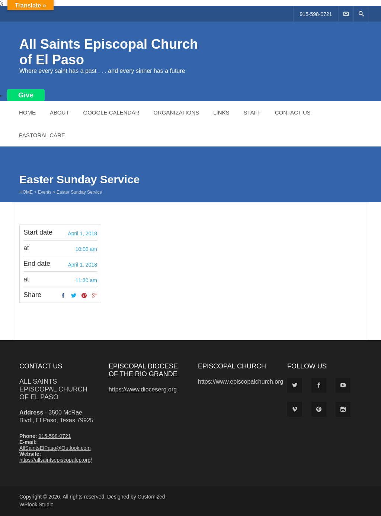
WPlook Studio (36, 504)
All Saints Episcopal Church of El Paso (53, 389)
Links (221, 112)
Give (25, 95)
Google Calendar (111, 112)
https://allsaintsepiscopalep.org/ (55, 460)
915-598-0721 (316, 14)
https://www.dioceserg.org (143, 389)
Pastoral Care (42, 135)
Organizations (176, 112)
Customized (151, 497)
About (59, 112)
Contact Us (293, 112)
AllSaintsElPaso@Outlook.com (55, 448)
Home (27, 112)
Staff (251, 112)
